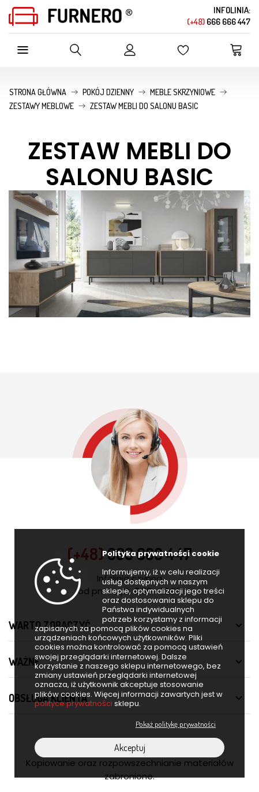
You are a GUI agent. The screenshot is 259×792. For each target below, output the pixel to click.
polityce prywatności (73, 703)
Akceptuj (129, 747)
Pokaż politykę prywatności (176, 724)
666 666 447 (218, 21)
